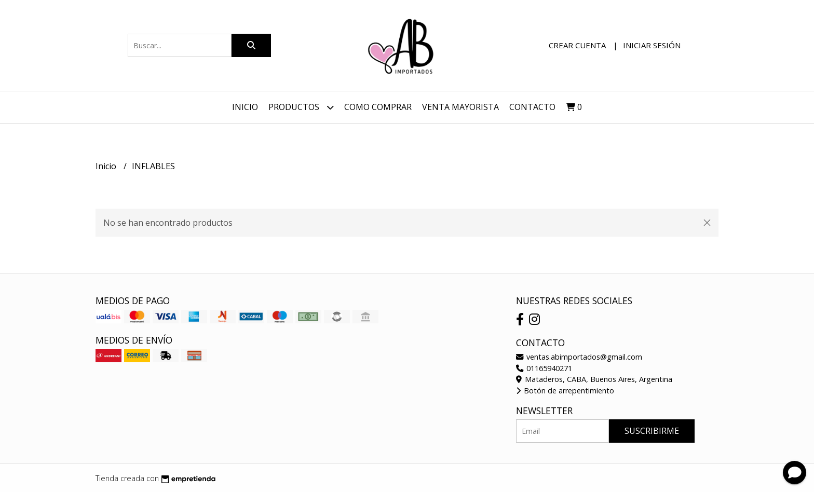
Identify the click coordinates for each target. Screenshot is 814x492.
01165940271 (544, 368)
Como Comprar (378, 107)
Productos (301, 107)
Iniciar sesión (652, 45)
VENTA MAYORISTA (460, 107)
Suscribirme (652, 430)
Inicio (245, 107)
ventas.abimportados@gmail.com (579, 357)
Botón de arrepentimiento (565, 390)
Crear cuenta (577, 45)
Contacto (532, 107)
